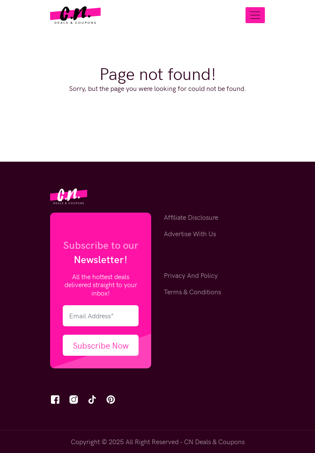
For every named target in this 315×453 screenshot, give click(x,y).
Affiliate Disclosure (191, 217)
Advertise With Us (190, 233)
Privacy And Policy (191, 275)
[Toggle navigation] (255, 15)
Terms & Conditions (192, 291)
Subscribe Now (101, 345)
